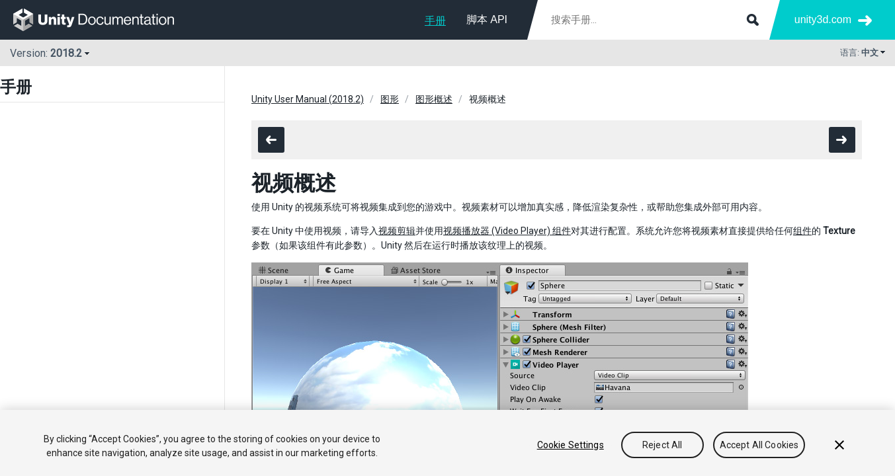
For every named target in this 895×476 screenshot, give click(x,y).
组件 (802, 230)
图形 (389, 99)
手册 (435, 20)
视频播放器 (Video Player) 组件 (507, 230)
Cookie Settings (570, 445)
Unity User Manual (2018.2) (307, 99)
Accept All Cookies (759, 445)
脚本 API (486, 19)
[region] (447, 443)
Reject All (662, 445)
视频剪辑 (396, 230)
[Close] (839, 444)
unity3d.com (822, 19)
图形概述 (433, 99)
